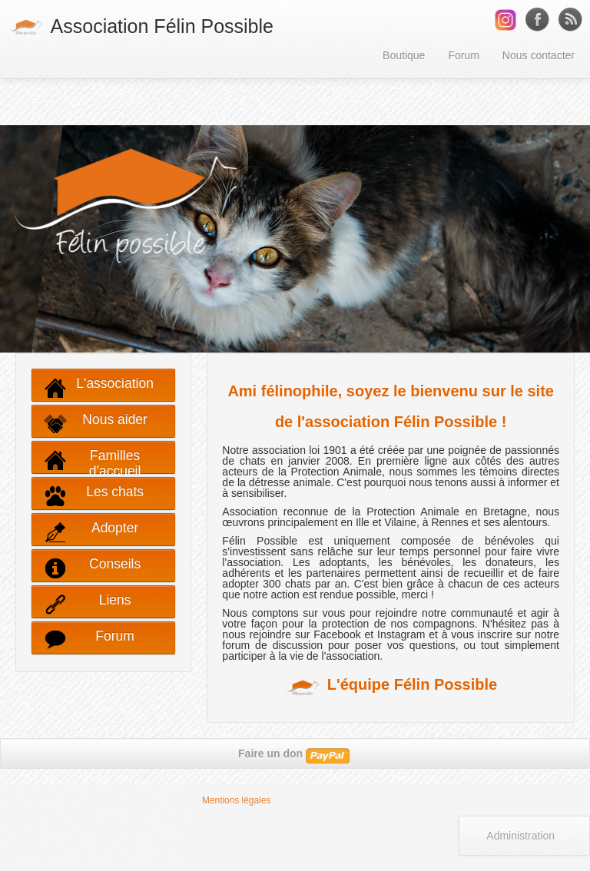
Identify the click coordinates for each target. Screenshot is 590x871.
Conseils (92, 568)
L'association (99, 387)
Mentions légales (236, 800)
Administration (520, 836)
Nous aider (96, 424)
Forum (463, 55)
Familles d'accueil (92, 461)
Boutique (404, 55)
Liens (87, 604)
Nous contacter (538, 55)
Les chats (94, 496)
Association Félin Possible (140, 27)
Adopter (91, 532)
